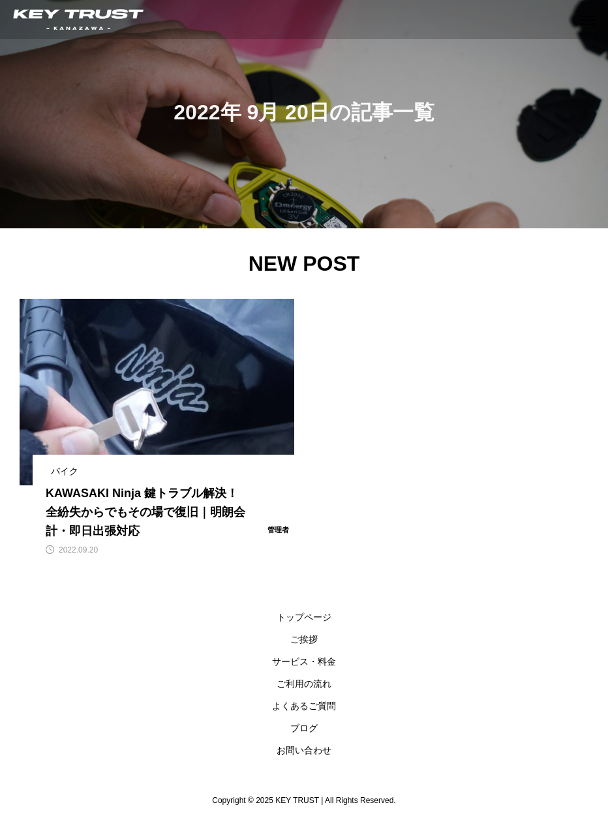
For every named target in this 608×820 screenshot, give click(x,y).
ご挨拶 (304, 639)
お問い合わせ (304, 750)
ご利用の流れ (304, 683)
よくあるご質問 (304, 705)
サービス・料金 (304, 661)
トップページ (304, 617)
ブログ (304, 728)
